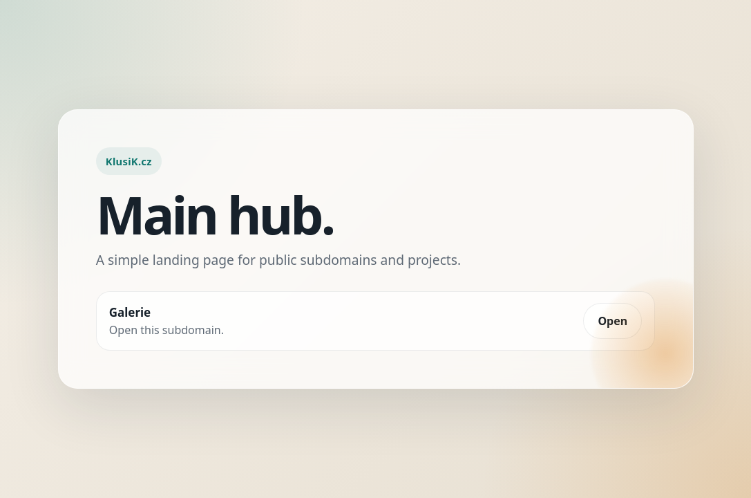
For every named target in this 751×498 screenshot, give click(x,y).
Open (612, 321)
